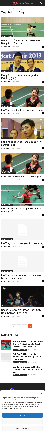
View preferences (23, 428)
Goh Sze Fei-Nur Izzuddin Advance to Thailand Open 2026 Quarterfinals (27, 357)
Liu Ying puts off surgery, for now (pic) (22, 243)
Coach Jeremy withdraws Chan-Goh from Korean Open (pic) (21, 311)
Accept (22, 415)
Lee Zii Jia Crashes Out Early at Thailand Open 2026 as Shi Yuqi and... (27, 369)
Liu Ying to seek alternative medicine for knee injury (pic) (21, 276)
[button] (41, 393)
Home (3, 9)
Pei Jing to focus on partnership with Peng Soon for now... (21, 42)
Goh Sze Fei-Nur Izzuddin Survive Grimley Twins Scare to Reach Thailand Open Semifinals (28, 344)
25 (19, 326)
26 (24, 326)
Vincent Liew (5, 46)
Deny (22, 422)
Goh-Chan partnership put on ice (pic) (21, 176)
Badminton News (7, 36)
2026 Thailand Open (19, 362)
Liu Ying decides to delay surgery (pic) (22, 110)
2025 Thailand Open (19, 349)
